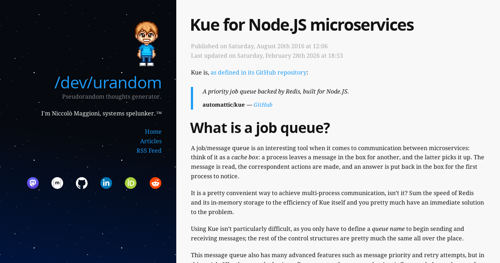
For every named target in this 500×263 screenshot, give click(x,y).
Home (153, 131)
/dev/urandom (108, 82)
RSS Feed (149, 150)
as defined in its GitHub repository (259, 72)
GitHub (263, 105)
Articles (151, 141)
